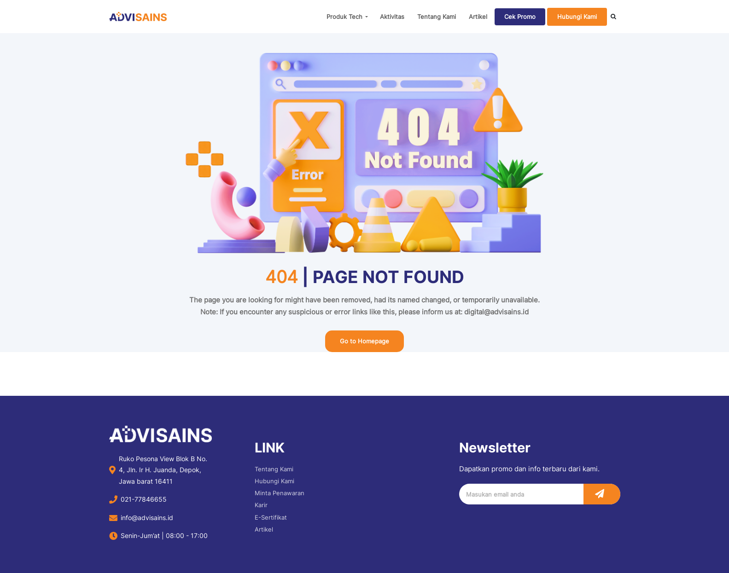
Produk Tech (344, 16)
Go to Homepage (364, 341)
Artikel (478, 16)
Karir (261, 505)
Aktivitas (392, 16)
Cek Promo (520, 16)
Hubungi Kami (577, 16)
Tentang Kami (436, 16)
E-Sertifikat (271, 517)
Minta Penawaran (279, 493)
